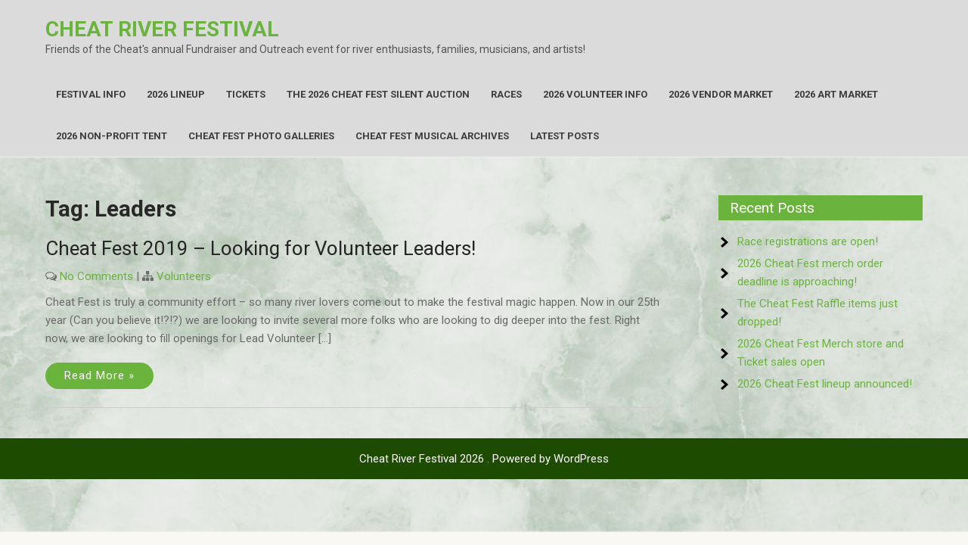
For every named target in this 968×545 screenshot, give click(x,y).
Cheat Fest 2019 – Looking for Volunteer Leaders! (260, 248)
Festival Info (91, 94)
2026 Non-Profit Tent (111, 136)
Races (506, 94)
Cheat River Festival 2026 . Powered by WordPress (484, 459)
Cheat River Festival (162, 29)
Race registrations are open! (807, 241)
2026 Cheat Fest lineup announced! (824, 384)
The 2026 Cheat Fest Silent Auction (378, 94)
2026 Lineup (176, 94)
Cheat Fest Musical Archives (432, 136)
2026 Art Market (836, 94)
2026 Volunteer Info (595, 94)
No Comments (96, 276)
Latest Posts (564, 136)
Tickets (245, 94)
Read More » (99, 375)
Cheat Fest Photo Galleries (261, 136)
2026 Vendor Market (721, 94)
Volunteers (184, 276)
